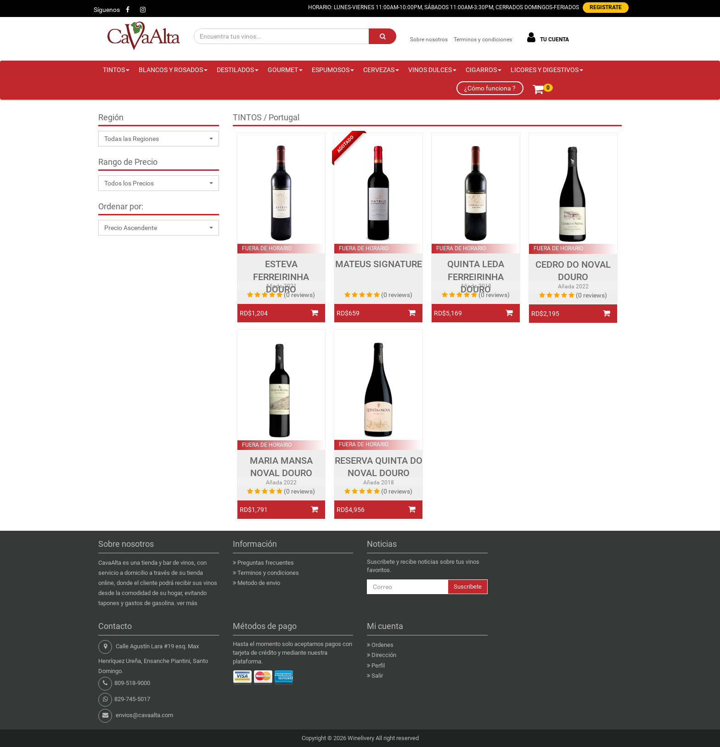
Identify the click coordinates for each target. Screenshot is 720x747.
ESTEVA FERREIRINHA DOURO (281, 277)
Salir (377, 675)
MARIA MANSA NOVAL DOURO (281, 466)
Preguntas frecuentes (265, 562)
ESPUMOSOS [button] (333, 69)
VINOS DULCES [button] (432, 69)
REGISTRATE (606, 7)
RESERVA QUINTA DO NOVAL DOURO (378, 466)
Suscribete (468, 586)
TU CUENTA (546, 37)
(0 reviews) (299, 294)
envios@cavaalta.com (144, 715)
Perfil (378, 665)
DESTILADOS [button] (238, 69)
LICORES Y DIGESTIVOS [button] (547, 69)
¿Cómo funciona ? (490, 88)
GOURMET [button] (285, 69)
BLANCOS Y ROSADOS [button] (173, 69)
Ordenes (382, 644)
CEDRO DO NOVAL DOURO (573, 270)
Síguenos (107, 9)
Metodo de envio (258, 582)
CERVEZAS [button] (381, 69)
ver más (187, 603)
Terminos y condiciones (483, 39)
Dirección (383, 655)
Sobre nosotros (429, 39)
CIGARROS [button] (483, 69)
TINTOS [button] (116, 69)
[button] (158, 138)
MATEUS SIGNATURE (378, 264)
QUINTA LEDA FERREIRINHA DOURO (475, 277)
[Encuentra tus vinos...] (282, 36)
